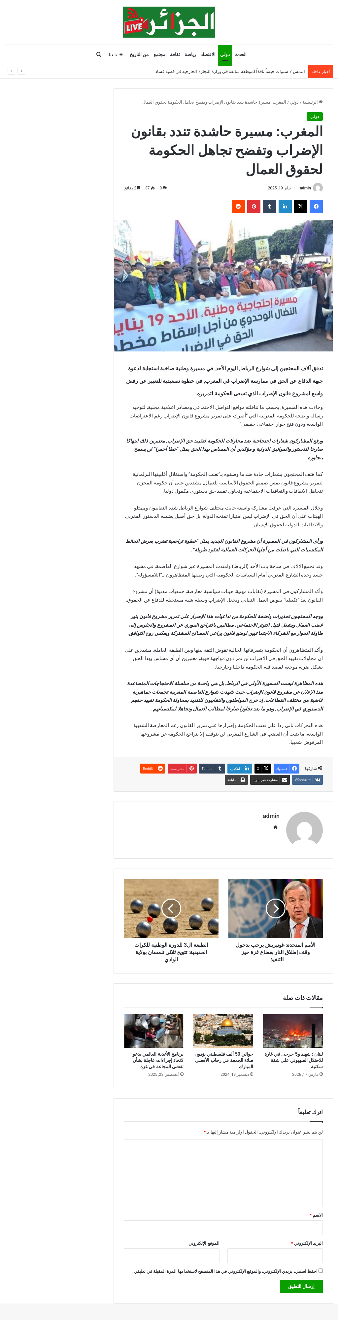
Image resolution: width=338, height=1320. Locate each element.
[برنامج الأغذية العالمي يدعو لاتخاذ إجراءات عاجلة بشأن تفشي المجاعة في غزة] (154, 1031)
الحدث (240, 54)
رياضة (190, 54)
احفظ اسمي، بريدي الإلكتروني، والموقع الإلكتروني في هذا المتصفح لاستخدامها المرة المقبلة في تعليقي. (225, 1271)
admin (305, 188)
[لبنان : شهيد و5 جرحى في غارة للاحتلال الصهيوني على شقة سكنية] (293, 1031)
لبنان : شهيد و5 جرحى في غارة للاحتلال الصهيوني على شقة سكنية (293, 1060)
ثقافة (175, 54)
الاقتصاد (208, 54)
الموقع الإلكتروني (203, 1243)
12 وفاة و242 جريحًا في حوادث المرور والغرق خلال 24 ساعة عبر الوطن (241, 71)
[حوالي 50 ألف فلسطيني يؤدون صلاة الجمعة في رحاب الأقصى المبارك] (223, 1031)
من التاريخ (139, 54)
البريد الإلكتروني (307, 1243)
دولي (225, 54)
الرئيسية (313, 102)
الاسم (316, 1215)
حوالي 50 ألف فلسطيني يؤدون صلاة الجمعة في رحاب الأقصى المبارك (223, 1060)
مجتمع (159, 54)
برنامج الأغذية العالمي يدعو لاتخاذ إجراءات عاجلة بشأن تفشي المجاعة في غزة (158, 1060)
